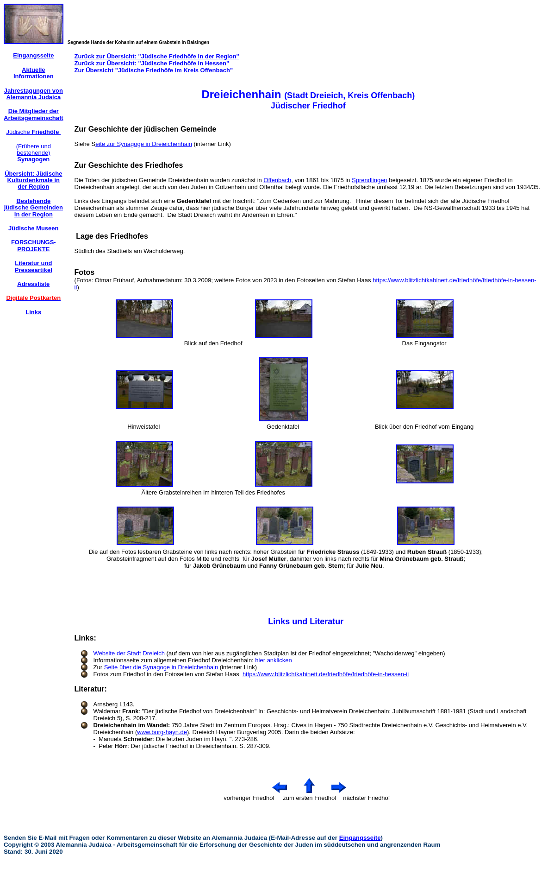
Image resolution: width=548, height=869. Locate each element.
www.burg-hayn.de (162, 732)
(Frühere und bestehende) (33, 153)
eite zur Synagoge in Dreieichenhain (143, 143)
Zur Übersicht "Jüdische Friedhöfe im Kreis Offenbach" (154, 70)
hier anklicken (273, 660)
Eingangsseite (360, 837)
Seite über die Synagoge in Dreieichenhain (161, 667)
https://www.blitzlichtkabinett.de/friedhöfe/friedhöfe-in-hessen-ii (326, 674)
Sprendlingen (369, 180)
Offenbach (277, 180)
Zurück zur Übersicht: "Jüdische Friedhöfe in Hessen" (152, 63)
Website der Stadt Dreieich (129, 653)
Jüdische (33, 131)
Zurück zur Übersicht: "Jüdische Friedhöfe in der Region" (157, 56)
